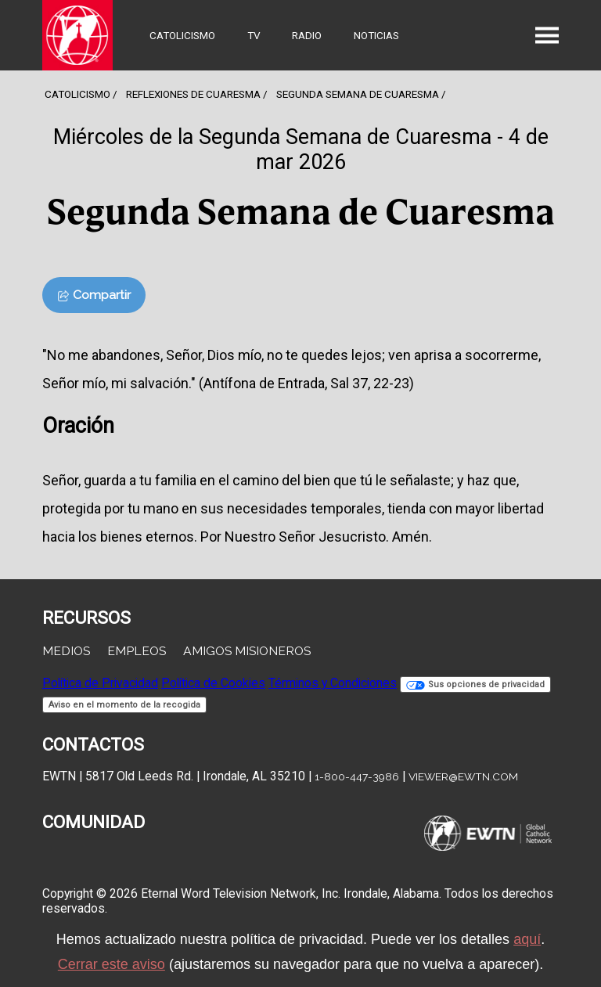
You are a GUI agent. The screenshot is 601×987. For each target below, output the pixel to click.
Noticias (376, 35)
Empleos (136, 650)
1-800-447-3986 (357, 776)
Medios (66, 650)
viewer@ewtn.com (463, 776)
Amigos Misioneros (247, 650)
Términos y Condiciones (332, 682)
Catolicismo (182, 35)
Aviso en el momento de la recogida (124, 705)
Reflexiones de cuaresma (193, 94)
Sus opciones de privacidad (475, 684)
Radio (307, 35)
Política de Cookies (213, 682)
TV (254, 35)
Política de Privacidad (100, 682)
